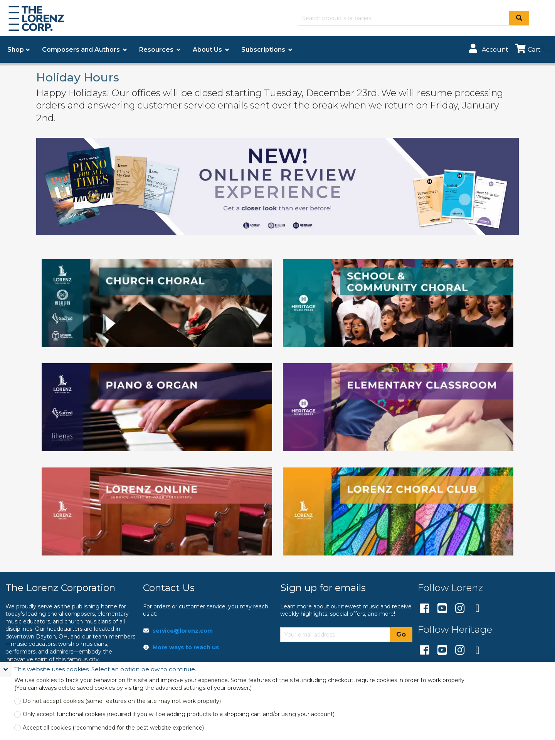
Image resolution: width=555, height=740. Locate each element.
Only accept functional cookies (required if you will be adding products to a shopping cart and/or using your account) (179, 714)
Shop (15, 49)
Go (401, 634)
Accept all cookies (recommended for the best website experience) (113, 728)
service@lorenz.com (183, 630)
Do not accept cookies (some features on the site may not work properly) (122, 701)
